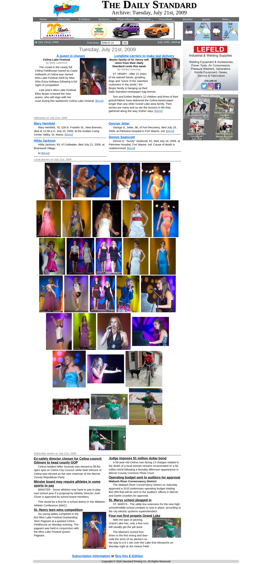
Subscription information (91, 556)
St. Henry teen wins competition (58, 510)
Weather (188, 19)
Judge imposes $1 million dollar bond (137, 458)
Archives (105, 19)
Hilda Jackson (45, 141)
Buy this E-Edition (129, 556)
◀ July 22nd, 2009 (47, 42)
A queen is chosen (70, 56)
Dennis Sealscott (122, 137)
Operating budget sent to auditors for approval (144, 477)
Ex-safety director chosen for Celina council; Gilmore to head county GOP (68, 460)
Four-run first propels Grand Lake (134, 516)
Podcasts (146, 19)
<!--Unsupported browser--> (210, 117)
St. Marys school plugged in (130, 500)
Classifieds (167, 19)
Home (43, 19)
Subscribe (64, 19)
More (226, 19)
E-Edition (84, 19)
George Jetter (119, 123)
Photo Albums (125, 19)
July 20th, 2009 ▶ (168, 42)
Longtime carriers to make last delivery (144, 56)
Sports (206, 19)
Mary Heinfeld (44, 123)
